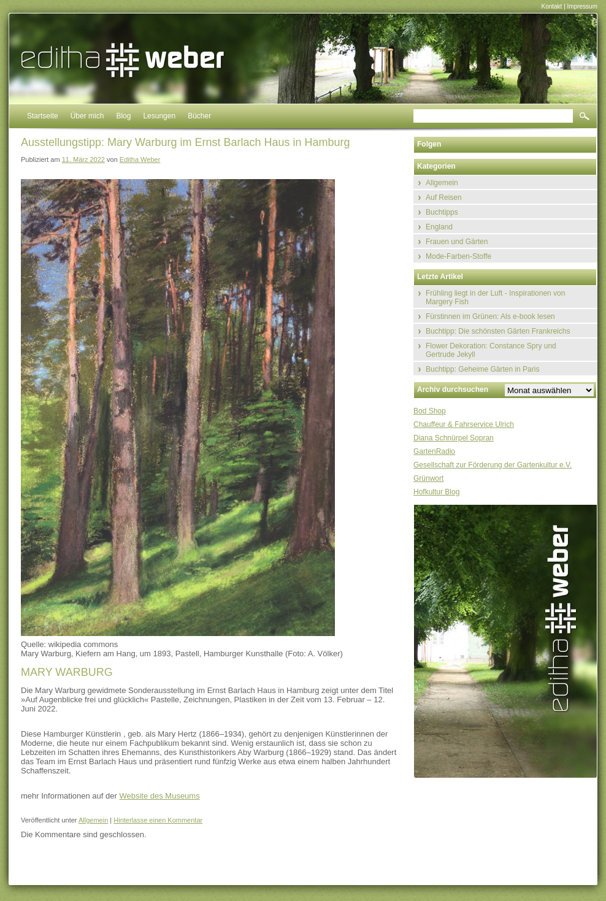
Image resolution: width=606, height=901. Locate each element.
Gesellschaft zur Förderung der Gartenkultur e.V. (492, 465)
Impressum (582, 6)
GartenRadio (434, 451)
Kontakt (551, 6)
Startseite (42, 116)
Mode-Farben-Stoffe (458, 256)
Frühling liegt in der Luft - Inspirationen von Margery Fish (495, 297)
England (439, 227)
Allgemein (93, 820)
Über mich (87, 116)
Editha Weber (140, 159)
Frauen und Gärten (457, 241)
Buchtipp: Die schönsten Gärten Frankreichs (498, 331)
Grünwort (428, 478)
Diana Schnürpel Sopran (453, 438)
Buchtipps (442, 212)
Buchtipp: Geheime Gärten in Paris (482, 369)
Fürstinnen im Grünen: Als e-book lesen (490, 316)
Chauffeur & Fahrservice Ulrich (463, 424)
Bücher (199, 116)
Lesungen (159, 116)
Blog (123, 116)
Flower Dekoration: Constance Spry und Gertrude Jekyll (491, 350)
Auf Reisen (444, 197)
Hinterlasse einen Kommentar (157, 820)
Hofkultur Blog (436, 492)
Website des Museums (159, 795)
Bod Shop (429, 411)
